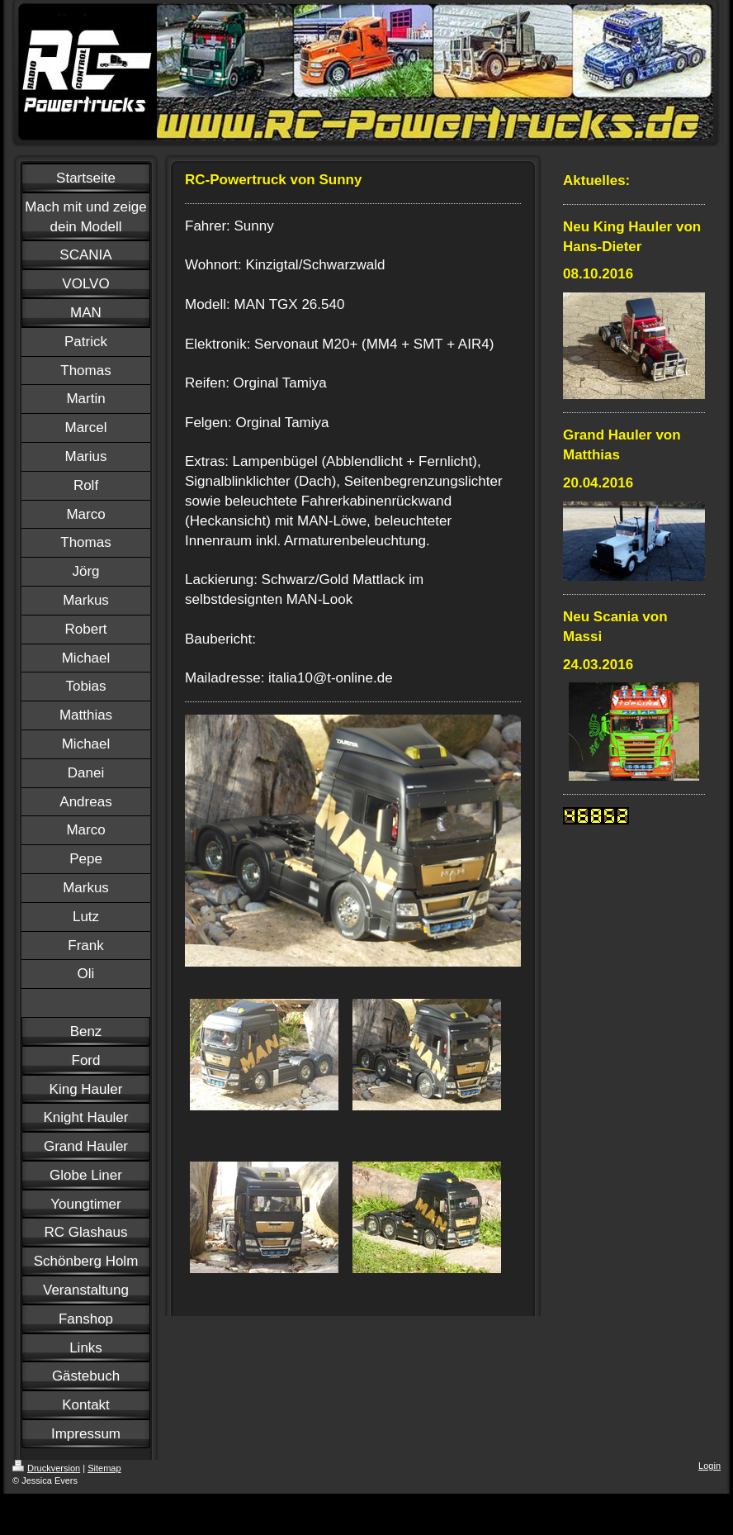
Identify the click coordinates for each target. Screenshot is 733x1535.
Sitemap (104, 1468)
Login (709, 1466)
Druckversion (46, 1468)
